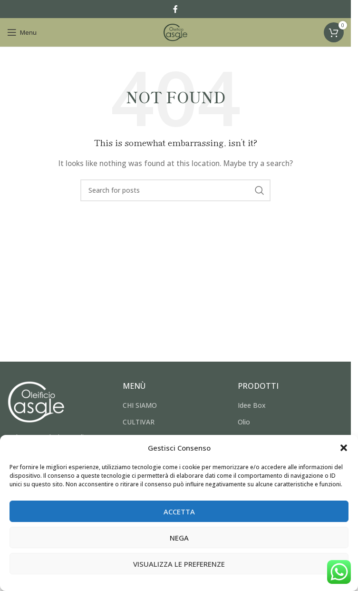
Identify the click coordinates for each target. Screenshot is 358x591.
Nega (179, 537)
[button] (343, 448)
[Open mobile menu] (21, 32)
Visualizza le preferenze (179, 564)
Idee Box (252, 405)
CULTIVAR (139, 421)
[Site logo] (175, 31)
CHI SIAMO (140, 405)
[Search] (175, 190)
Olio (244, 421)
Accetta (179, 511)
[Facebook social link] (175, 9)
